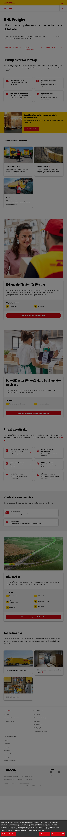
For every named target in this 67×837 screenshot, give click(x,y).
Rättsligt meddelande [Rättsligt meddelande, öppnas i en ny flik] (39, 830)
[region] (33, 828)
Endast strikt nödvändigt (58, 833)
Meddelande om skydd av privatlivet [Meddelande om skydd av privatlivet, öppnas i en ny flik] (25, 830)
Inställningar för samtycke (8, 833)
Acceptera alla (44, 833)
